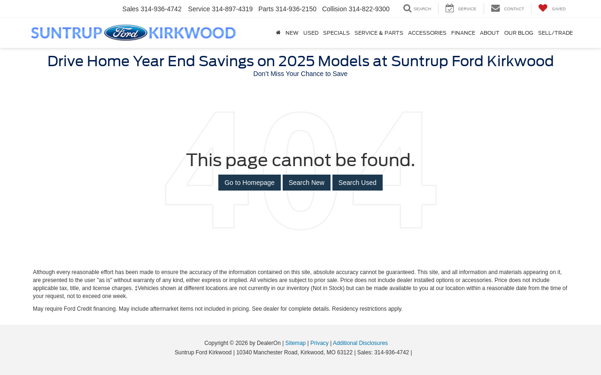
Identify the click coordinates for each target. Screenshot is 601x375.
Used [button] (310, 33)
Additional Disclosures (360, 343)
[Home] (278, 33)
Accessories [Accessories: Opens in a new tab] (427, 33)
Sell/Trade (555, 33)
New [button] (292, 33)
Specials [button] (336, 33)
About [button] (490, 33)
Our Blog (518, 33)
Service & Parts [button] (378, 33)
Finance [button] (463, 33)
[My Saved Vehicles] (552, 8)
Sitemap (295, 343)
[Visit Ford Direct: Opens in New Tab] (416, 352)
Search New (306, 182)
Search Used (358, 182)
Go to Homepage (249, 182)
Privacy (319, 343)
